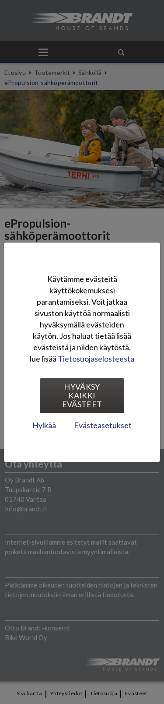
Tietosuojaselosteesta (96, 358)
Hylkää (44, 425)
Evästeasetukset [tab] (103, 425)
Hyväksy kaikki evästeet (82, 395)
